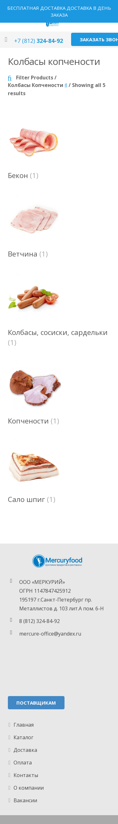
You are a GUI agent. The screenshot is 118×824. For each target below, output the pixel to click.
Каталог (23, 737)
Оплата (23, 762)
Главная (24, 724)
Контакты (26, 775)
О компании (29, 787)
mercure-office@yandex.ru (50, 633)
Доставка (25, 749)
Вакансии (25, 800)
